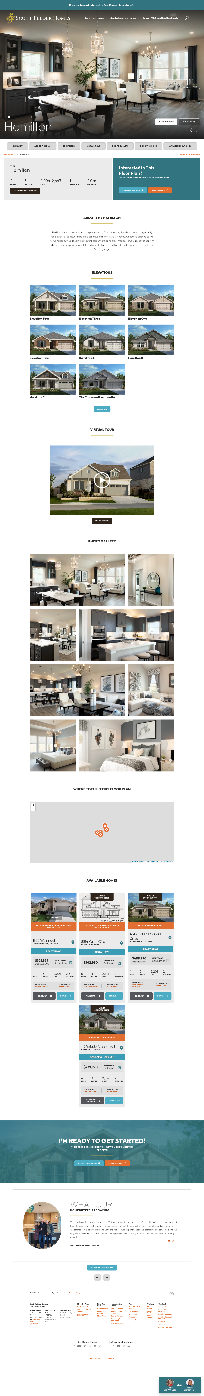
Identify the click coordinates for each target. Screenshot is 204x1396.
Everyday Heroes (117, 1328)
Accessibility (108, 1364)
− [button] (33, 809)
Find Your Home (101, 1310)
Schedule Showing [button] (63, 995)
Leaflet (135, 862)
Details (88, 995)
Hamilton (86, 987)
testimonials (134, 1316)
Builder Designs (75, 1298)
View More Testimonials (102, 1273)
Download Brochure (27, 191)
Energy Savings (117, 1321)
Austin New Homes (94, 17)
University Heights (57, 1097)
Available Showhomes (180, 146)
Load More (102, 409)
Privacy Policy (95, 1364)
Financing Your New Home (117, 1324)
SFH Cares (133, 1319)
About (131, 1309)
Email (34, 1329)
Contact (162, 1309)
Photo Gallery (120, 146)
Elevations (69, 146)
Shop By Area (83, 1309)
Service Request (165, 1319)
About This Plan (42, 146)
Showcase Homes (101, 1317)
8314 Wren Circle (118, 943)
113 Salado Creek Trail (122, 1054)
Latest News (134, 1325)
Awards (132, 1322)
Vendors (161, 1329)
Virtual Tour (93, 146)
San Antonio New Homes (123, 17)
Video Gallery (150, 1317)
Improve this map (167, 862)
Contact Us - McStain (163, 1315)
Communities (102, 1314)
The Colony (114, 1098)
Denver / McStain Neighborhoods (160, 17)
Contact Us (162, 1312)
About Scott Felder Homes (136, 1313)
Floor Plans (9, 154)
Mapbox (143, 862)
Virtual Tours (150, 1321)
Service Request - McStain (165, 1323)
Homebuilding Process (116, 1317)
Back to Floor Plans (190, 154)
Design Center (117, 1314)
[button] (187, 18)
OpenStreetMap (154, 862)
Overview (17, 146)
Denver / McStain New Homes (84, 1320)
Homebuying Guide (116, 1310)
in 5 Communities (166, 122)
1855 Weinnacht (62, 942)
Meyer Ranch (58, 987)
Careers (161, 1327)
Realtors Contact (165, 1332)
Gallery (150, 1309)
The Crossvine (115, 987)
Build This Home (148, 146)
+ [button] (33, 805)
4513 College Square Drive (70, 1050)
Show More (172, 1246)
